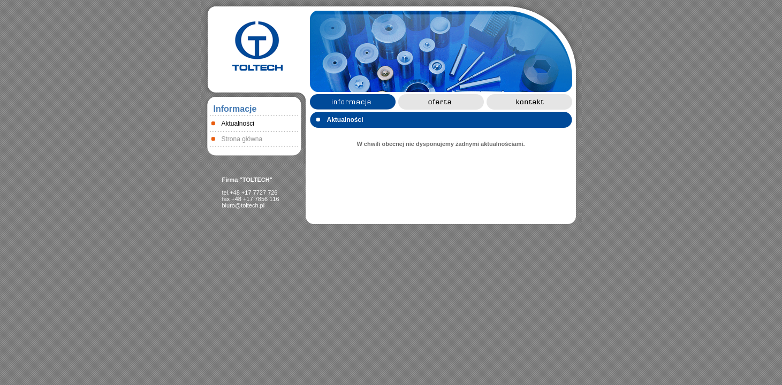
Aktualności (238, 123)
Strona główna (242, 139)
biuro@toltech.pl (243, 205)
